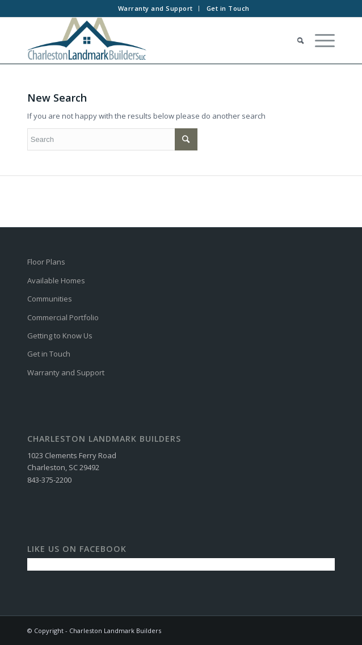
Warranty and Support (155, 8)
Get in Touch (228, 8)
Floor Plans (46, 262)
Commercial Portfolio (63, 317)
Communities (49, 299)
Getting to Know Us (59, 335)
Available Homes (56, 280)
